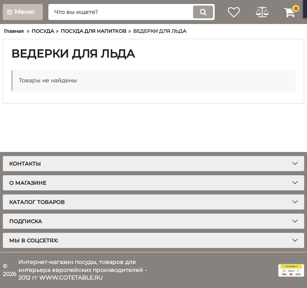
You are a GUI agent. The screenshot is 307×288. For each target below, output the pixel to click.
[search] (131, 12)
